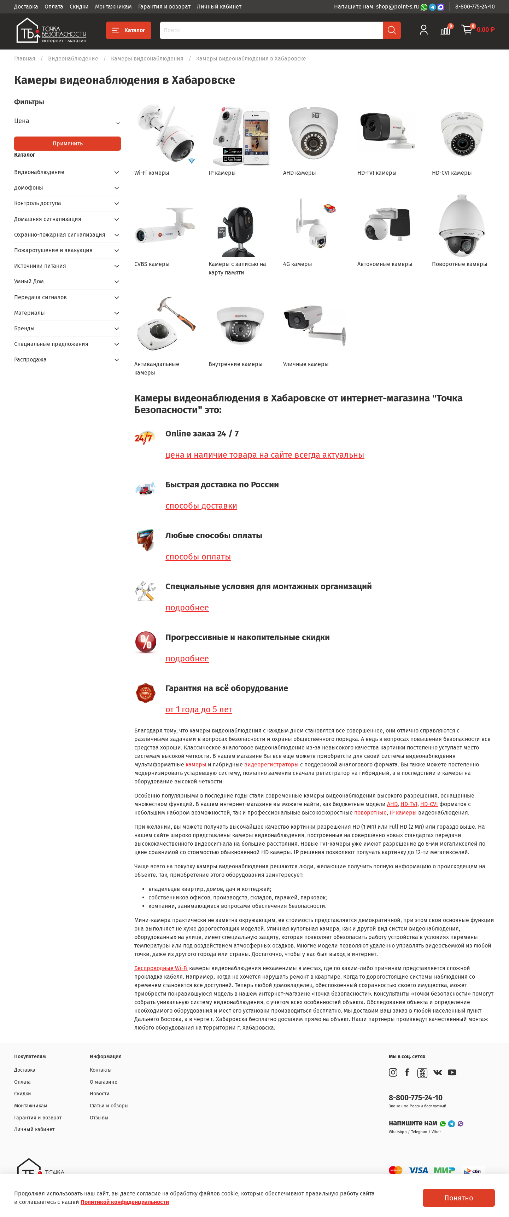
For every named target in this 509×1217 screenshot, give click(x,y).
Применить (68, 143)
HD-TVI (408, 804)
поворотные (370, 812)
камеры (196, 764)
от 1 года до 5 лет (198, 709)
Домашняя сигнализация (47, 219)
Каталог (128, 30)
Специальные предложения (51, 344)
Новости (100, 1094)
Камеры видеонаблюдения (147, 58)
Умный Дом (29, 281)
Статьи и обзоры (109, 1106)
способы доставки (201, 506)
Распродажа (30, 359)
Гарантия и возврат (164, 6)
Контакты (101, 1070)
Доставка (26, 6)
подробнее (187, 608)
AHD (392, 804)
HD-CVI (429, 804)
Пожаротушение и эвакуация (53, 250)
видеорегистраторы (271, 764)
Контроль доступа (37, 203)
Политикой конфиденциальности (125, 1202)
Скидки (79, 6)
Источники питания (40, 265)
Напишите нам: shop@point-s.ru (377, 6)
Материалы (29, 312)
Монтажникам (113, 6)
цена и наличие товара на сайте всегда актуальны (264, 455)
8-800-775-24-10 (475, 6)
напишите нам (414, 1123)
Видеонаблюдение (73, 58)
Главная (24, 58)
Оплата (54, 6)
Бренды (24, 328)
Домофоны (28, 187)
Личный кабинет (219, 6)
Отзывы (99, 1118)
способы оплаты (198, 557)
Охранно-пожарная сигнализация (59, 234)
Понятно (458, 1198)
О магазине (103, 1082)
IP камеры (403, 812)
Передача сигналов (40, 297)
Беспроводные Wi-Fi (161, 968)
